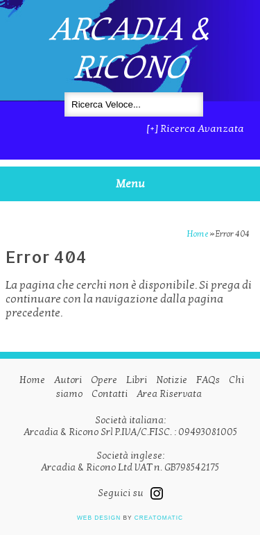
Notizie (171, 380)
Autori (68, 380)
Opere (104, 380)
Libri (136, 380)
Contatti (110, 394)
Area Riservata (169, 394)
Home (197, 234)
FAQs (208, 380)
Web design (99, 517)
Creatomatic (159, 517)
